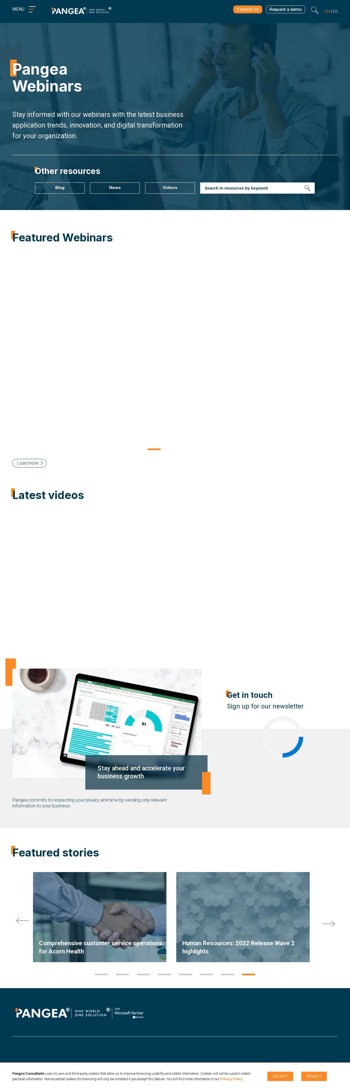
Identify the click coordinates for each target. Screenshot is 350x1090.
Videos (170, 187)
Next (342, 351)
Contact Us (244, 10)
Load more (28, 463)
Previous (8, 351)
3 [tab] (196, 449)
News (115, 187)
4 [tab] (164, 975)
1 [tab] (154, 449)
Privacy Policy (231, 1079)
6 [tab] (206, 975)
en (327, 11)
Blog (60, 187)
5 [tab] (185, 975)
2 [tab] (175, 449)
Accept (280, 1076)
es (335, 11)
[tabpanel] (103, 917)
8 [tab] (248, 975)
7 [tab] (227, 975)
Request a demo (284, 10)
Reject (314, 1076)
